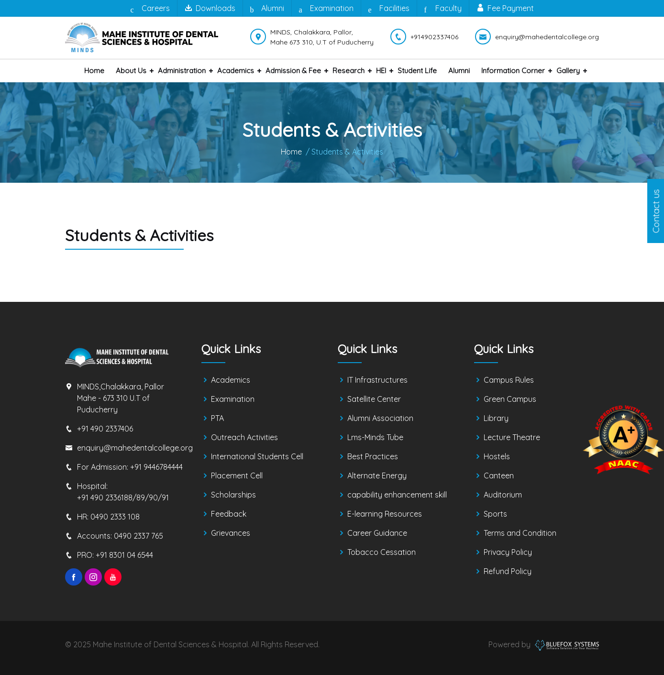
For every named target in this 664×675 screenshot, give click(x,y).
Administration (182, 70)
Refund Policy (507, 571)
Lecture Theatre (512, 437)
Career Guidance (377, 533)
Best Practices (372, 456)
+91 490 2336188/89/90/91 (123, 497)
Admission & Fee (293, 70)
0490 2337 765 (138, 536)
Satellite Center (374, 399)
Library (496, 418)
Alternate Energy (377, 475)
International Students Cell (257, 456)
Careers (150, 8)
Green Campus (510, 399)
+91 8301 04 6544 (124, 555)
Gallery (568, 70)
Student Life (417, 70)
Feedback (228, 514)
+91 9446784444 (156, 467)
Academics (235, 70)
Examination (326, 8)
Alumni (267, 8)
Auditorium (503, 494)
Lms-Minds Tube (375, 437)
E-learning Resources (384, 514)
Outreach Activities (244, 437)
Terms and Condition (520, 533)
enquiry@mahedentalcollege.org (135, 448)
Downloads (210, 8)
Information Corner (513, 70)
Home (94, 70)
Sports (495, 514)
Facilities (388, 8)
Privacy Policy (508, 552)
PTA (217, 418)
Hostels (497, 456)
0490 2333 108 (115, 516)
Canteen (499, 475)
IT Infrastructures (377, 380)
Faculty (443, 8)
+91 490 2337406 (105, 428)
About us (131, 70)
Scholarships (233, 494)
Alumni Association (380, 418)
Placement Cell (237, 475)
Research (348, 70)
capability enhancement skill (397, 494)
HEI (381, 70)
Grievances (230, 533)
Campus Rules (509, 380)
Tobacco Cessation (381, 552)
